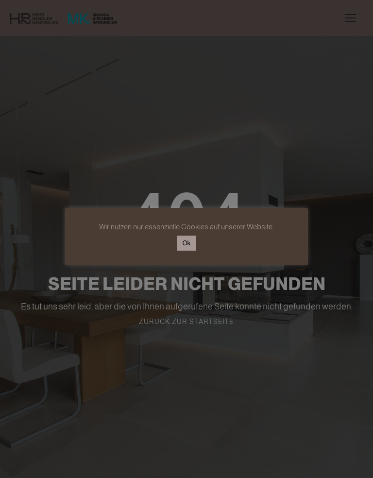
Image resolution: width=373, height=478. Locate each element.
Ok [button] (186, 243)
